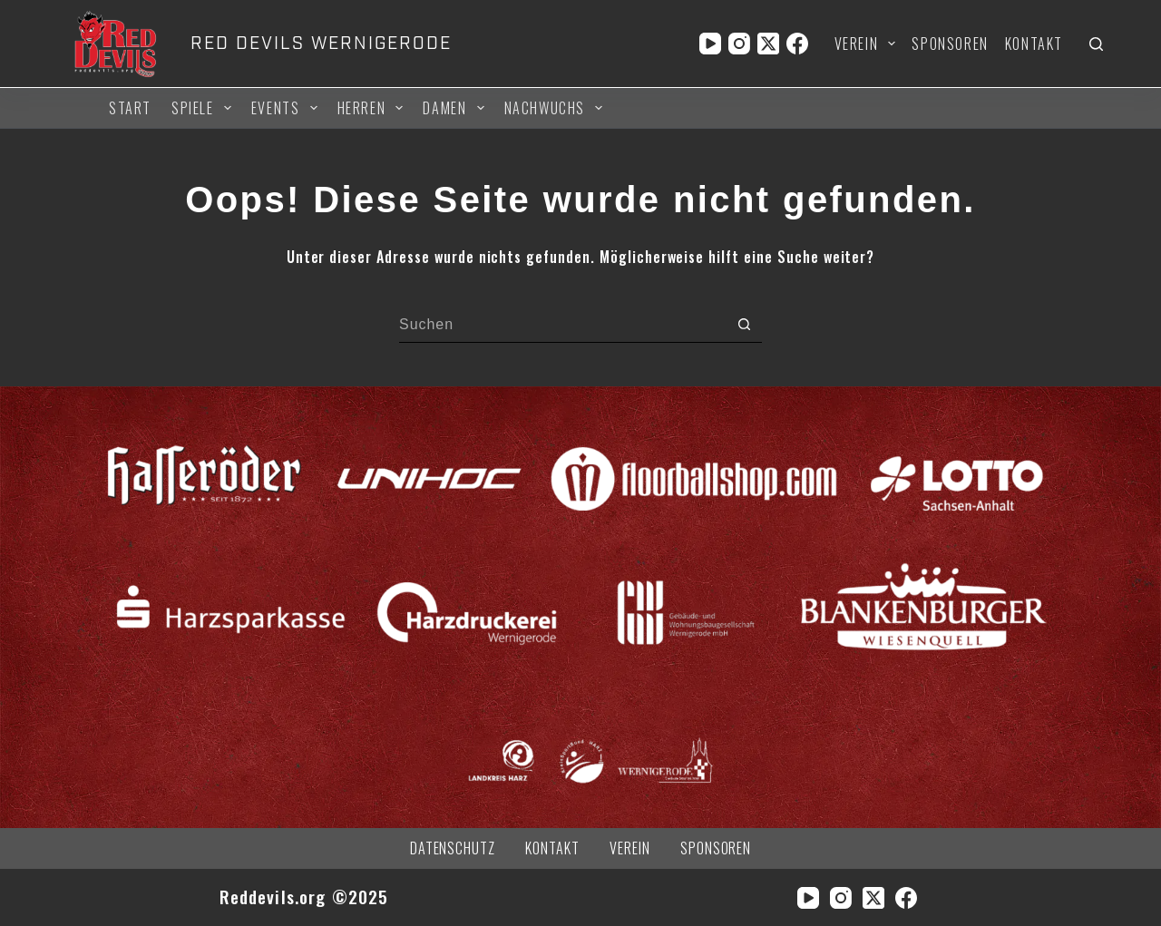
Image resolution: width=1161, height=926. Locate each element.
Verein (868, 43)
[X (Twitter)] (768, 43)
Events (287, 108)
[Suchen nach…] (562, 325)
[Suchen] (1096, 44)
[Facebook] (797, 43)
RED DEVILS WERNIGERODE (320, 43)
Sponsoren (950, 43)
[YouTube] (710, 43)
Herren (373, 108)
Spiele (204, 108)
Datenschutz (453, 848)
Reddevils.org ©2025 (304, 896)
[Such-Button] (744, 325)
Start (130, 108)
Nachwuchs (556, 108)
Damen (456, 108)
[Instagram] (739, 43)
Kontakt (1034, 43)
